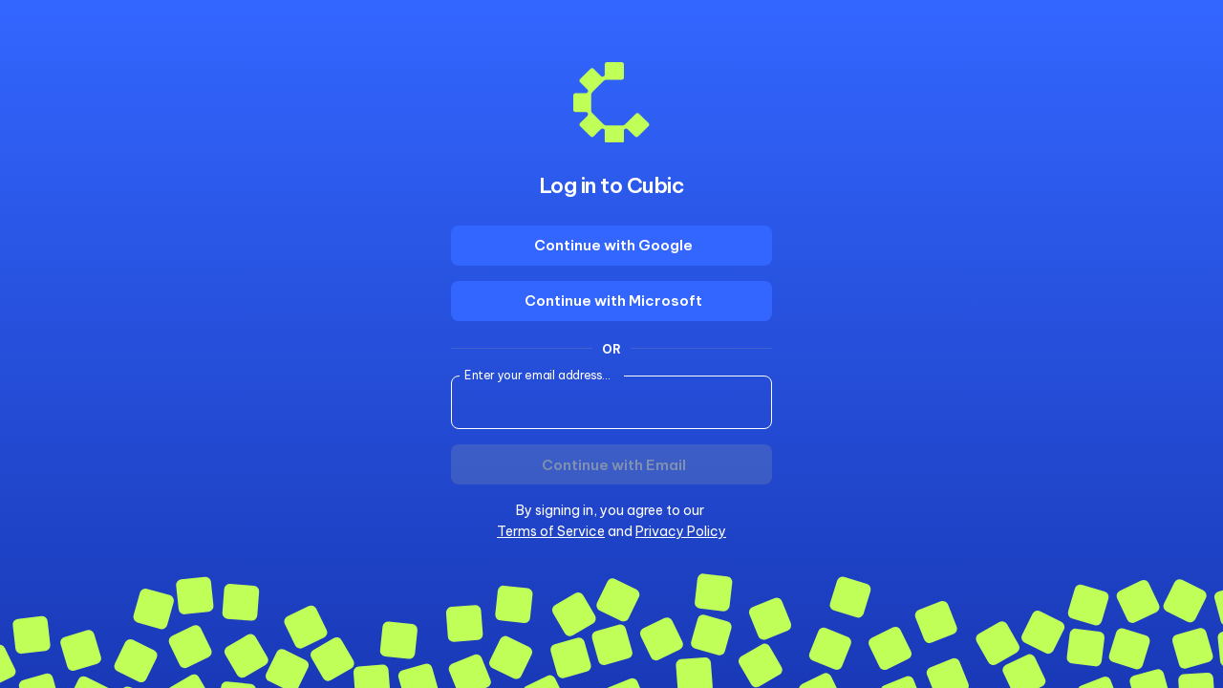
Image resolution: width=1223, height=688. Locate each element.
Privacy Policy (680, 531)
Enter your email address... (537, 375)
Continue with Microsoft (613, 300)
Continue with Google (613, 245)
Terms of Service (551, 531)
